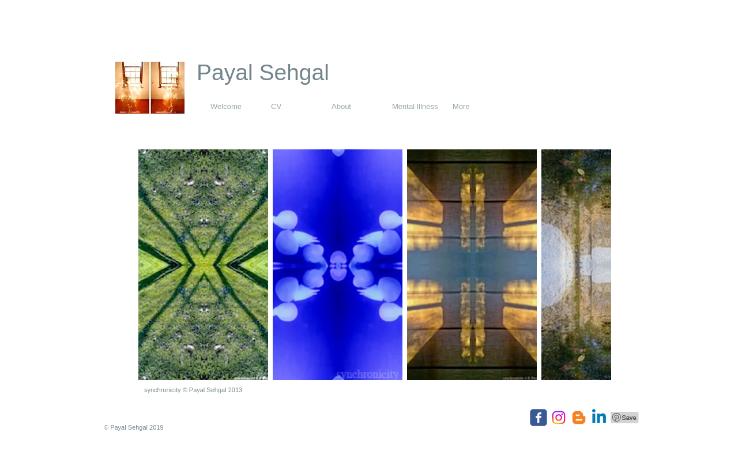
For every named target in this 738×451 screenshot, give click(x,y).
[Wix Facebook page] (538, 417)
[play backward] (152, 264)
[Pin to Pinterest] (625, 417)
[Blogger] (579, 417)
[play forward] (596, 264)
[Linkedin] (599, 417)
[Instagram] (558, 417)
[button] (203, 264)
